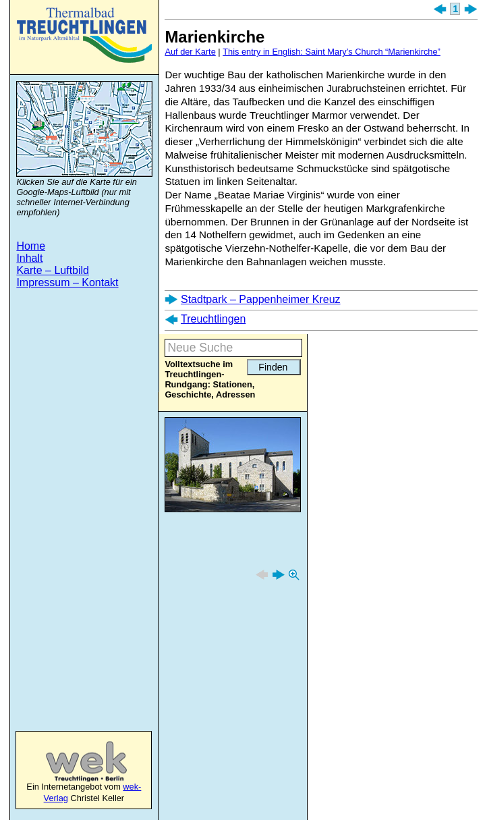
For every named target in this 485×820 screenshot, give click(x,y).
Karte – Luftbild (52, 270)
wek (72, 761)
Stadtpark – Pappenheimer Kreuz (261, 299)
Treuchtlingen (84, 35)
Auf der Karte (190, 52)
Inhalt (29, 258)
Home (30, 246)
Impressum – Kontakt (67, 282)
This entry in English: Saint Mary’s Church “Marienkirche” (331, 52)
